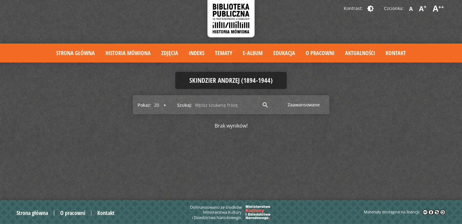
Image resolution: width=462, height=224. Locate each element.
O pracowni (320, 53)
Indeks (196, 53)
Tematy (223, 53)
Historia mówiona (128, 53)
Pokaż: (144, 105)
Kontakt (396, 53)
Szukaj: (184, 105)
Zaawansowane (304, 105)
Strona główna (75, 53)
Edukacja (284, 53)
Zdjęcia (169, 53)
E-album (253, 53)
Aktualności (360, 53)
